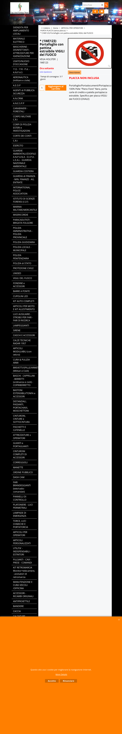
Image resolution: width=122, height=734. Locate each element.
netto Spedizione (46, 72)
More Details (61, 674)
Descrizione (74, 72)
